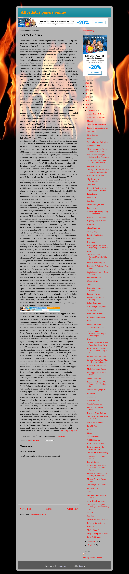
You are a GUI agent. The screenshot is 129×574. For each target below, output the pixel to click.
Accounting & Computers (96, 307)
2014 (87, 104)
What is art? (91, 197)
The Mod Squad (93, 530)
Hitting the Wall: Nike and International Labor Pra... (97, 189)
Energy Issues (92, 208)
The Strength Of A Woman (97, 485)
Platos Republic (93, 488)
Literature (90, 239)
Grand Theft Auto (93, 400)
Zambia (90, 513)
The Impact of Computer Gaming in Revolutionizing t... (98, 507)
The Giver (91, 185)
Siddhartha (91, 131)
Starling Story (92, 231)
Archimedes (91, 397)
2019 (87, 87)
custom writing (88, 31)
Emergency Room (93, 166)
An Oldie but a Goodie (95, 328)
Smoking (90, 516)
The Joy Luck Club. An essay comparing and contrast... (98, 171)
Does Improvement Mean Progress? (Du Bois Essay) (97, 247)
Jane (86, 554)
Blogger (81, 566)
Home (49, 508)
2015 (87, 101)
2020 (87, 83)
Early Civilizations (94, 537)
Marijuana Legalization (95, 205)
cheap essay (61, 436)
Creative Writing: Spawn (96, 390)
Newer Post (25, 508)
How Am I (91, 393)
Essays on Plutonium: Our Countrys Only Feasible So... (96, 384)
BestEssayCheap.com (68, 431)
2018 (87, 90)
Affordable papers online (43, 12)
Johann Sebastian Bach (95, 422)
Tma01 (89, 285)
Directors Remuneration (96, 317)
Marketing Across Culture (96, 369)
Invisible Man (92, 426)
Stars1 (89, 433)
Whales (90, 139)
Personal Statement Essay (96, 356)
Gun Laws (91, 242)
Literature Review (93, 294)
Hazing (89, 429)
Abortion (90, 224)
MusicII (90, 121)
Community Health (94, 378)
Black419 (90, 527)
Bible (89, 251)
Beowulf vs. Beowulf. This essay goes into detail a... (97, 474)
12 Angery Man (93, 436)
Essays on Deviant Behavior (97, 128)
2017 (87, 94)
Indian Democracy (94, 278)
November (92, 542)
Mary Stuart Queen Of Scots (97, 534)
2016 (87, 97)
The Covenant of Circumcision (93, 180)
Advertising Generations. (96, 501)
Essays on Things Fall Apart (97, 413)
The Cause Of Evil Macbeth (97, 124)
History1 (90, 339)
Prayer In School (93, 462)
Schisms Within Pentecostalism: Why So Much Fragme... (96, 333)
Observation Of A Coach (96, 117)
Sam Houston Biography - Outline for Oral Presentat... (98, 156)
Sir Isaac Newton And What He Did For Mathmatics (97, 361)
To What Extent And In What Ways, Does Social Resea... (97, 344)
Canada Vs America (94, 404)
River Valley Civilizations (96, 217)
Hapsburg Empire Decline (96, 221)
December (91, 111)
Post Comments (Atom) (38, 514)
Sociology (91, 201)
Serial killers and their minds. (98, 142)
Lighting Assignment (94, 324)
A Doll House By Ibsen (95, 114)
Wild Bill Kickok (93, 440)
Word (89, 321)
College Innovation (94, 303)
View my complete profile (92, 557)
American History (93, 146)
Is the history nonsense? (96, 444)
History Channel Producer (96, 366)
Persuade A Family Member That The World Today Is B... (97, 350)
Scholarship (91, 310)
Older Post (72, 508)
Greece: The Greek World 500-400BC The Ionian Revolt (96, 468)
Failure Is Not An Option (96, 523)
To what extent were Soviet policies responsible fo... (97, 162)
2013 (87, 108)
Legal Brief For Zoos (94, 314)
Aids (89, 492)
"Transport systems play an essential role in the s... (97, 150)
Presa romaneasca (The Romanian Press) (95, 448)
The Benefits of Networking (97, 453)
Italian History (92, 194)
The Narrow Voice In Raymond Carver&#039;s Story (97, 257)
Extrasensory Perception (96, 263)
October (91, 545)
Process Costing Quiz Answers (95, 289)
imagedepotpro (63, 566)
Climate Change (93, 281)
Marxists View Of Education (97, 520)
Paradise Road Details (95, 235)
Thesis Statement (93, 228)
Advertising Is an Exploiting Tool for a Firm (97, 213)
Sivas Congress (92, 135)
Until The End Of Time (95, 176)
